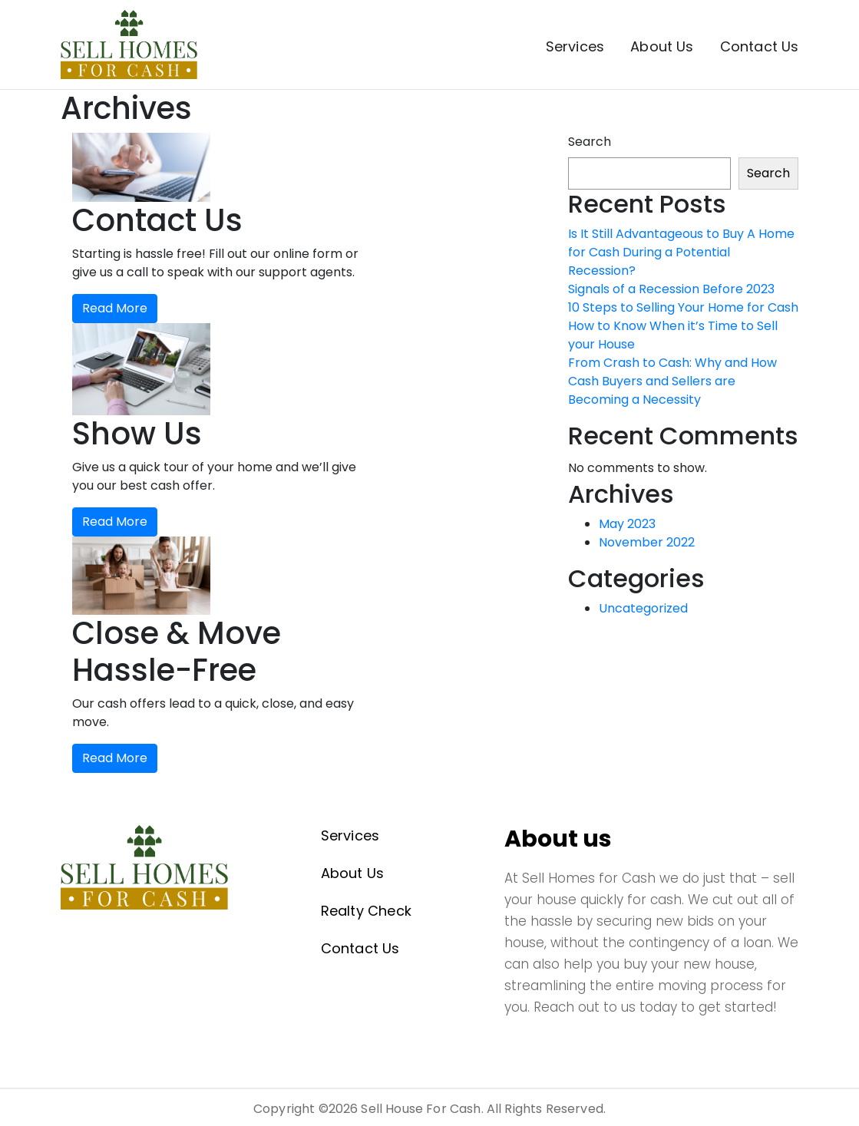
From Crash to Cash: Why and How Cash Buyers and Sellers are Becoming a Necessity (672, 381)
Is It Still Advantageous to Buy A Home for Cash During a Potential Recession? (681, 252)
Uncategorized (643, 608)
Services (575, 47)
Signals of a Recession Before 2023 (671, 289)
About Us (661, 47)
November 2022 (647, 542)
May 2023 (627, 524)
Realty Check (366, 910)
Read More (114, 308)
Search (589, 141)
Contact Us (759, 47)
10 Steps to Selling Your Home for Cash (683, 307)
